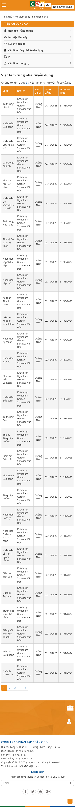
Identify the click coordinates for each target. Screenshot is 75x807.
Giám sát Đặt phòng (8, 653)
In (37, 56)
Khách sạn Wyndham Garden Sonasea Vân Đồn (24, 105)
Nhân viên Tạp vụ (8, 360)
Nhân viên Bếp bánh (8, 125)
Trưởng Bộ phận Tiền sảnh (8, 614)
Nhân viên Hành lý (8, 516)
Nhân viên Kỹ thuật (8, 340)
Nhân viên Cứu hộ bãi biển (8, 145)
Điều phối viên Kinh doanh (8, 634)
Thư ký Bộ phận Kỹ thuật (8, 242)
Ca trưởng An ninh (8, 164)
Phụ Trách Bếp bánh (8, 477)
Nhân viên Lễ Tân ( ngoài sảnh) (8, 555)
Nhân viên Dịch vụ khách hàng (8, 535)
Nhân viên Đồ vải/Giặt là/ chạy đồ (8, 203)
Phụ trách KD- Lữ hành (8, 184)
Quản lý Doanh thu (8, 672)
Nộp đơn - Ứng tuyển (37, 30)
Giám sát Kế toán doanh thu (8, 321)
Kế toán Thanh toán (7, 301)
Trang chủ (6, 16)
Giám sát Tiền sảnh (8, 575)
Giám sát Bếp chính (8, 457)
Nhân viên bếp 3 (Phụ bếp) (8, 262)
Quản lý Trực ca (7, 594)
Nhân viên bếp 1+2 (8, 281)
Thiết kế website (10, 766)
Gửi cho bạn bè (37, 43)
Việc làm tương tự (37, 63)
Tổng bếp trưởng (8, 496)
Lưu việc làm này (37, 37)
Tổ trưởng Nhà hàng (8, 223)
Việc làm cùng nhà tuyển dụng (37, 50)
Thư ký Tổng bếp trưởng (8, 438)
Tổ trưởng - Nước (8, 105)
